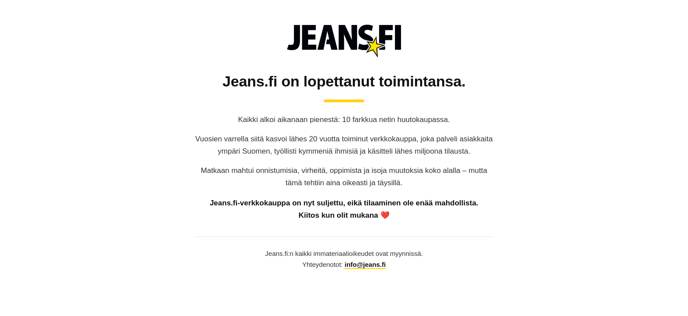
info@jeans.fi (365, 264)
